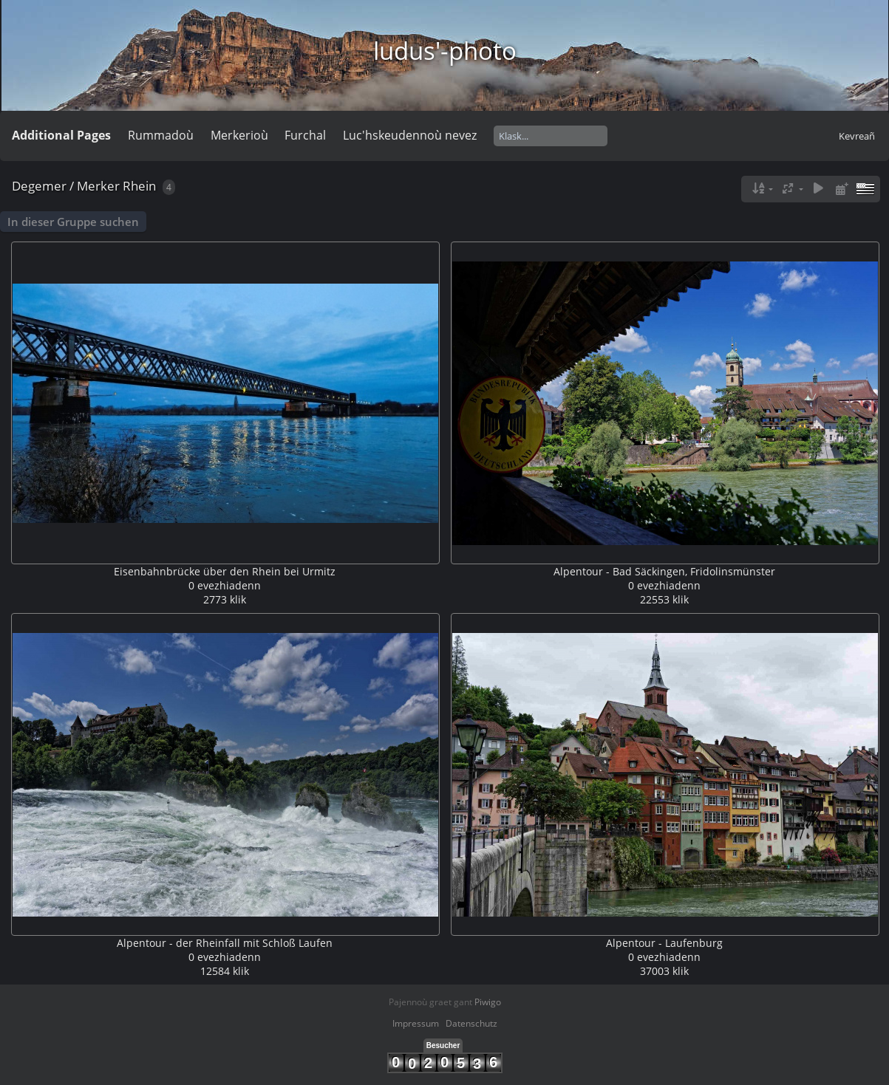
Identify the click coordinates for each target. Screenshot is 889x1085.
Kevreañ (857, 136)
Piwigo (487, 1002)
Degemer (39, 185)
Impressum (415, 1023)
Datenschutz (471, 1023)
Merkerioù (239, 135)
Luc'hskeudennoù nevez (410, 135)
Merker (98, 185)
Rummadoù (161, 135)
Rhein (139, 185)
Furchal (305, 135)
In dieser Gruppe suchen (73, 221)
